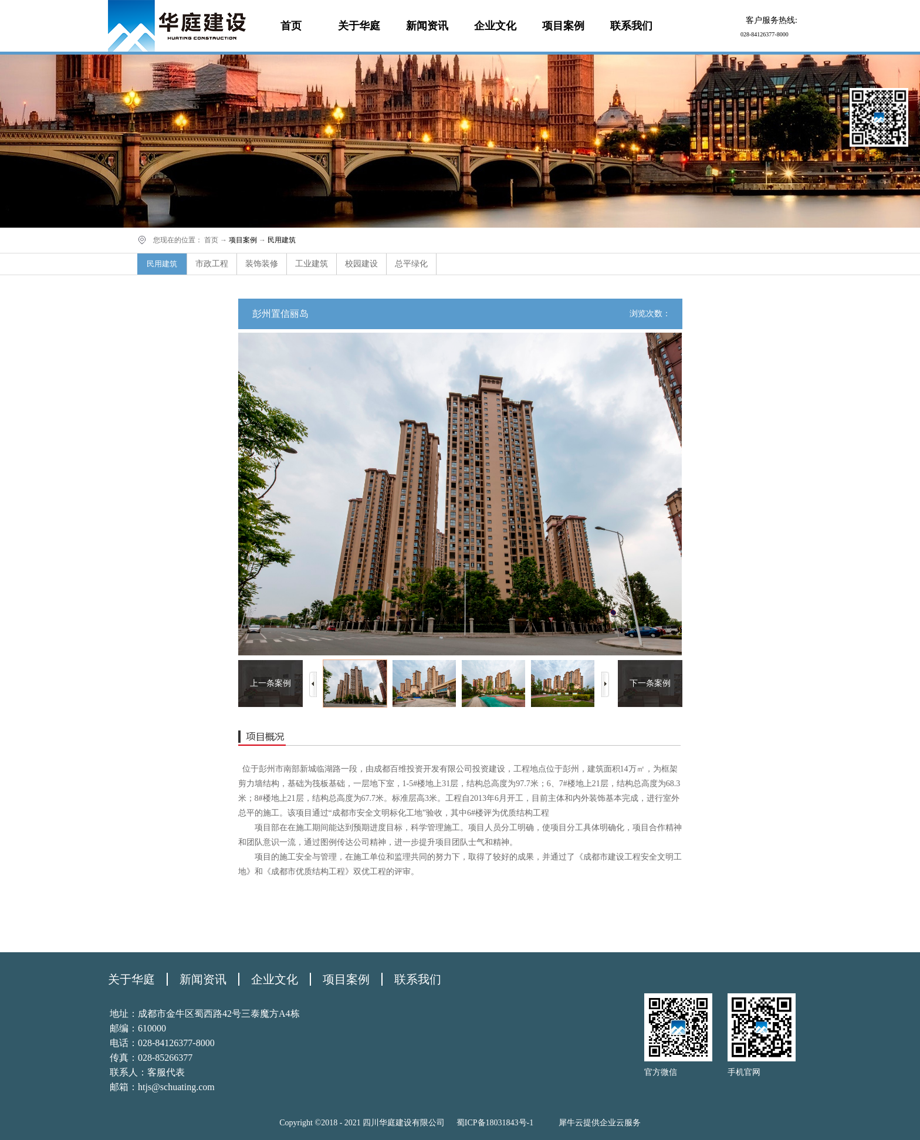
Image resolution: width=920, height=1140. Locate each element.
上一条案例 (270, 683)
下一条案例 (650, 683)
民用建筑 (282, 240)
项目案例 (243, 240)
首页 (291, 26)
